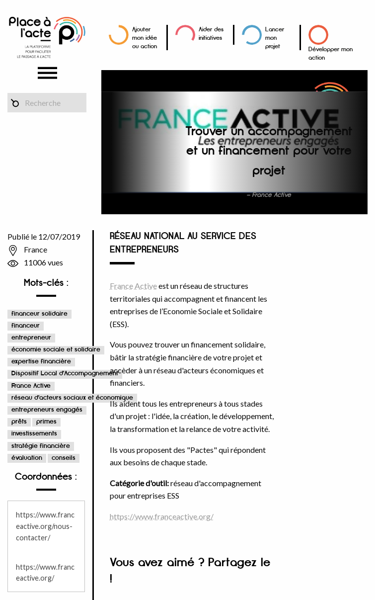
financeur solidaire (39, 314)
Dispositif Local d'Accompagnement (64, 373)
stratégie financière (40, 446)
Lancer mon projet (274, 38)
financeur (25, 326)
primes (46, 422)
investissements (34, 433)
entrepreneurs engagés (46, 410)
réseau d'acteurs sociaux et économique (72, 398)
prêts (19, 422)
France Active (31, 386)
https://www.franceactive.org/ (162, 516)
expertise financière (41, 361)
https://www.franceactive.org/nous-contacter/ (45, 526)
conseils (63, 458)
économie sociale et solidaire (55, 349)
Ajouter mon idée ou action (144, 38)
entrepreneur (31, 338)
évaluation (26, 458)
